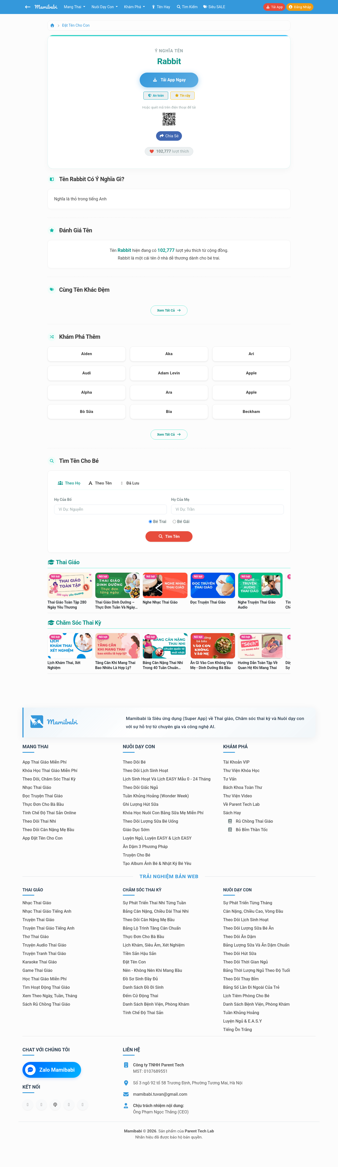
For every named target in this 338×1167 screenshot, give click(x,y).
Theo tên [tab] (102, 483)
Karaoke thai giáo (39, 962)
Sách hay (232, 813)
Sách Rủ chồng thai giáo (46, 1004)
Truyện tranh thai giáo (44, 953)
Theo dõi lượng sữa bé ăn (248, 928)
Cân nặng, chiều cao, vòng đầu (253, 911)
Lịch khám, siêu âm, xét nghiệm (154, 945)
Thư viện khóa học (241, 770)
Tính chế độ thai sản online (49, 813)
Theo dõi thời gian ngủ (245, 962)
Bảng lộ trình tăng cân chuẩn (152, 928)
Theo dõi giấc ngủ (140, 787)
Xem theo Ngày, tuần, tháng (49, 996)
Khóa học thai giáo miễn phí (49, 770)
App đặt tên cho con (42, 838)
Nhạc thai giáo (36, 787)
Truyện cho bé (136, 855)
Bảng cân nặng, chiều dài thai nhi (156, 911)
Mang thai (73, 7)
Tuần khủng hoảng (241, 1012)
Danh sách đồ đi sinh (143, 987)
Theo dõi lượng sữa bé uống (150, 821)
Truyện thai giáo (38, 920)
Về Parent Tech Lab (241, 804)
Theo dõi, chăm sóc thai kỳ (49, 779)
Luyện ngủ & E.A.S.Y (242, 1021)
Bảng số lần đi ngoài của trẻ (251, 987)
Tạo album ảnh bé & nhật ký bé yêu (157, 863)
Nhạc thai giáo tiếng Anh (46, 911)
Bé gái (183, 521)
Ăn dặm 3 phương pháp (145, 846)
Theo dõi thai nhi (39, 821)
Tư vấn (229, 779)
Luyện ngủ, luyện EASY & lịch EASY (157, 838)
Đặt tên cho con (76, 25)
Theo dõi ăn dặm (239, 936)
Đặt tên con (134, 962)
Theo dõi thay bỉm (241, 979)
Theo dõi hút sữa (239, 953)
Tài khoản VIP (236, 762)
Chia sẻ (169, 136)
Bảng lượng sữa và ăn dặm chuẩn (256, 945)
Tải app (274, 7)
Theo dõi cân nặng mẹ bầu (48, 829)
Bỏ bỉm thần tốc (247, 829)
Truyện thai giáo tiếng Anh (48, 928)
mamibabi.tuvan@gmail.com (160, 1094)
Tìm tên (169, 536)
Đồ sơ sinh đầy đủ (140, 979)
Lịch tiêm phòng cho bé (246, 996)
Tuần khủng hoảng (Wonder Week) (156, 796)
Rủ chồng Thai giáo (250, 821)
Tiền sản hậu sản (139, 953)
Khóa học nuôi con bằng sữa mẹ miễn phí (163, 813)
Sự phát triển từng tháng (247, 903)
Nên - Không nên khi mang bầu (152, 970)
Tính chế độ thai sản (143, 1012)
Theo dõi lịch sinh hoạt (145, 770)
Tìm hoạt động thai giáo (46, 987)
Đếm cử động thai (140, 996)
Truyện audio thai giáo (44, 945)
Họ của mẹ (180, 500)
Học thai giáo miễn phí (44, 979)
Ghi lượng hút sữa (140, 804)
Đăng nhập (300, 7)
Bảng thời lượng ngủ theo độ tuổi (256, 970)
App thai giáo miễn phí (44, 762)
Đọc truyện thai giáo (42, 796)
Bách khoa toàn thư (242, 787)
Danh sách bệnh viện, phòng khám (156, 1004)
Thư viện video (237, 796)
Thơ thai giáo (35, 936)
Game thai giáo (37, 970)
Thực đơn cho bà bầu (43, 804)
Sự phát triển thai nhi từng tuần (154, 903)
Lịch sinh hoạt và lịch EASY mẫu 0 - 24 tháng (166, 779)
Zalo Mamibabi (50, 1070)
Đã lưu (133, 483)
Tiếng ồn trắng (237, 1029)
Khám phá (133, 7)
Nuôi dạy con (103, 7)
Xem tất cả (169, 310)
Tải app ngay (169, 79)
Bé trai (159, 521)
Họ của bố (63, 500)
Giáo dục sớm (136, 829)
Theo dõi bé (134, 762)
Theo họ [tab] (70, 483)
